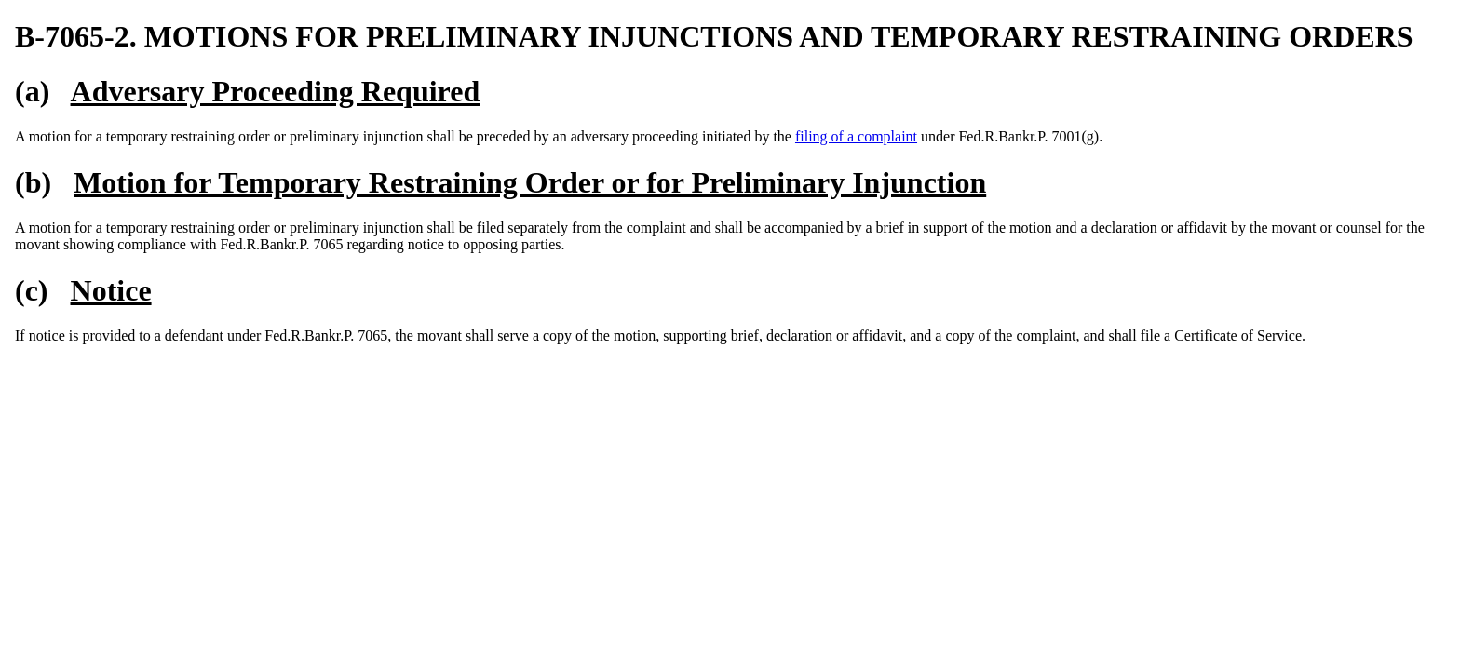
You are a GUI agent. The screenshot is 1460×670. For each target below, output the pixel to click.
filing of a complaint (856, 136)
